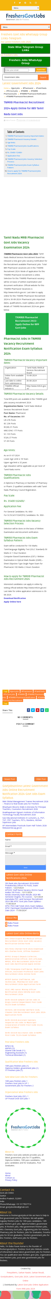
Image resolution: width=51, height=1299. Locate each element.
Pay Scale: (13, 155)
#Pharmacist (28, 88)
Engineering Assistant (16, 1061)
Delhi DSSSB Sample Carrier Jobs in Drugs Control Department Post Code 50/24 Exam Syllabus (23, 1010)
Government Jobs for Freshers (19, 1093)
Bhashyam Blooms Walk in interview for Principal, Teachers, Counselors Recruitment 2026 (24, 816)
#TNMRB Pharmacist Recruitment (19, 96)
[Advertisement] (25, 212)
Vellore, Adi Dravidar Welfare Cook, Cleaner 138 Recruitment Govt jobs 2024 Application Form (25, 1020)
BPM (9, 1054)
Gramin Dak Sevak (15, 1058)
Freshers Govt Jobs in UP (17, 1091)
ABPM (10, 1056)
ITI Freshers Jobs (14, 1078)
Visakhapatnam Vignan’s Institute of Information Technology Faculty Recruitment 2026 (23, 821)
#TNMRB (24, 91)
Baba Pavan (13, 931)
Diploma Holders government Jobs (21, 1076)
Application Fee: (13, 161)
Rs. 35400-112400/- (14, 158)
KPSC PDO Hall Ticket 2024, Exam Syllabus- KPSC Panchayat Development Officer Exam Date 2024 (24, 916)
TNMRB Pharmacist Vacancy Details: (22, 145)
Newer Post (9, 786)
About (7, 1183)
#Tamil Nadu (41, 88)
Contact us (10, 1186)
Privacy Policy (11, 1188)
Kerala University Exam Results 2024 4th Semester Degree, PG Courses (23, 903)
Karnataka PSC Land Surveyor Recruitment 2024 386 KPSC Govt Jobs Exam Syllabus (24, 908)
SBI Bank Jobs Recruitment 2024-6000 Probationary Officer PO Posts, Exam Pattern (22, 893)
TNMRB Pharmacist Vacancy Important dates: (25, 142)
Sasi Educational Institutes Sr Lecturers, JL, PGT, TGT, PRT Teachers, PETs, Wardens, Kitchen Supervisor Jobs (23, 828)
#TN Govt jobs (12, 91)
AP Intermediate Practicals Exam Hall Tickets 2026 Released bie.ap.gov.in (24, 834)
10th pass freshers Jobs (17, 1074)
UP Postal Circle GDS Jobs (17, 1106)
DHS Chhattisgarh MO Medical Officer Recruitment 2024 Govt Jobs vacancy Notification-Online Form (23, 949)
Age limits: (11, 148)
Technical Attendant (15, 1063)
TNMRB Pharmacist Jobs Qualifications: (23, 152)
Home (6, 88)
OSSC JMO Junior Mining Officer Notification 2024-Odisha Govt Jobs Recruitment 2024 (23, 1000)
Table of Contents (15, 138)
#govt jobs (15, 88)
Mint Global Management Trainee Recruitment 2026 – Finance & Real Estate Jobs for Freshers (25, 810)
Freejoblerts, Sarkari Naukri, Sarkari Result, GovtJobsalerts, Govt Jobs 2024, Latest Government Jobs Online (26, 1284)
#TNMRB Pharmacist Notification (33, 94)
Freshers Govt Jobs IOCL (16, 1104)
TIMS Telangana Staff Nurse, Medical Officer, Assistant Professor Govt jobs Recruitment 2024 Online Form (24, 979)
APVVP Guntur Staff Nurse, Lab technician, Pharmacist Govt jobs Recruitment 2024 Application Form (23, 990)
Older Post (41, 786)
